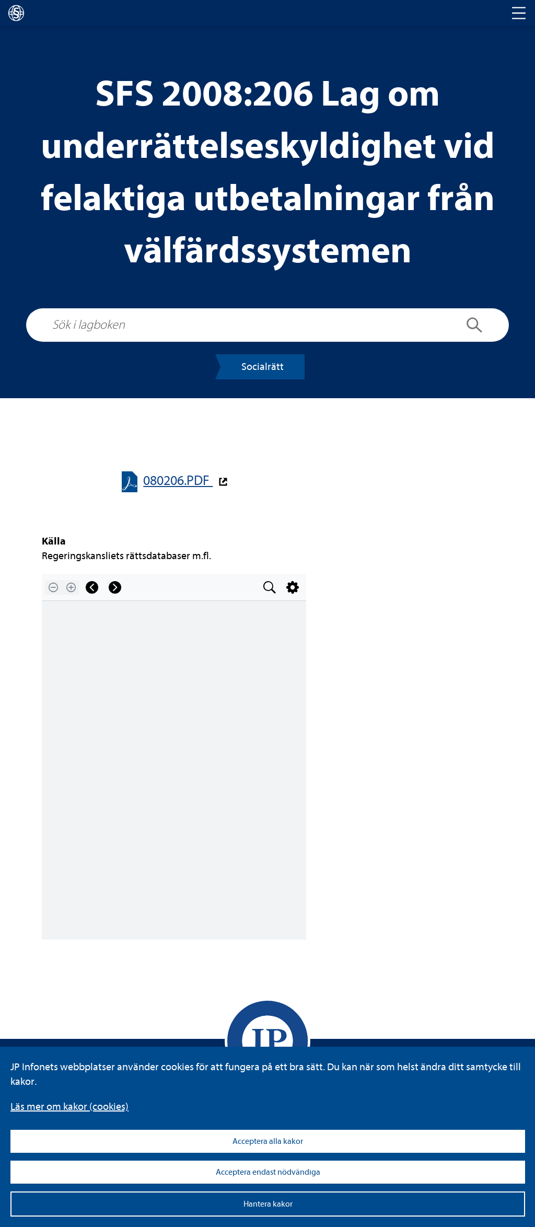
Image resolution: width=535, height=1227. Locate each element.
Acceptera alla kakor (267, 1141)
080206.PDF (178, 480)
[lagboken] (16, 13)
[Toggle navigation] (519, 13)
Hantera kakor (268, 1204)
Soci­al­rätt (262, 367)
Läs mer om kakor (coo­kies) (69, 1107)
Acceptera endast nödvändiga (268, 1172)
